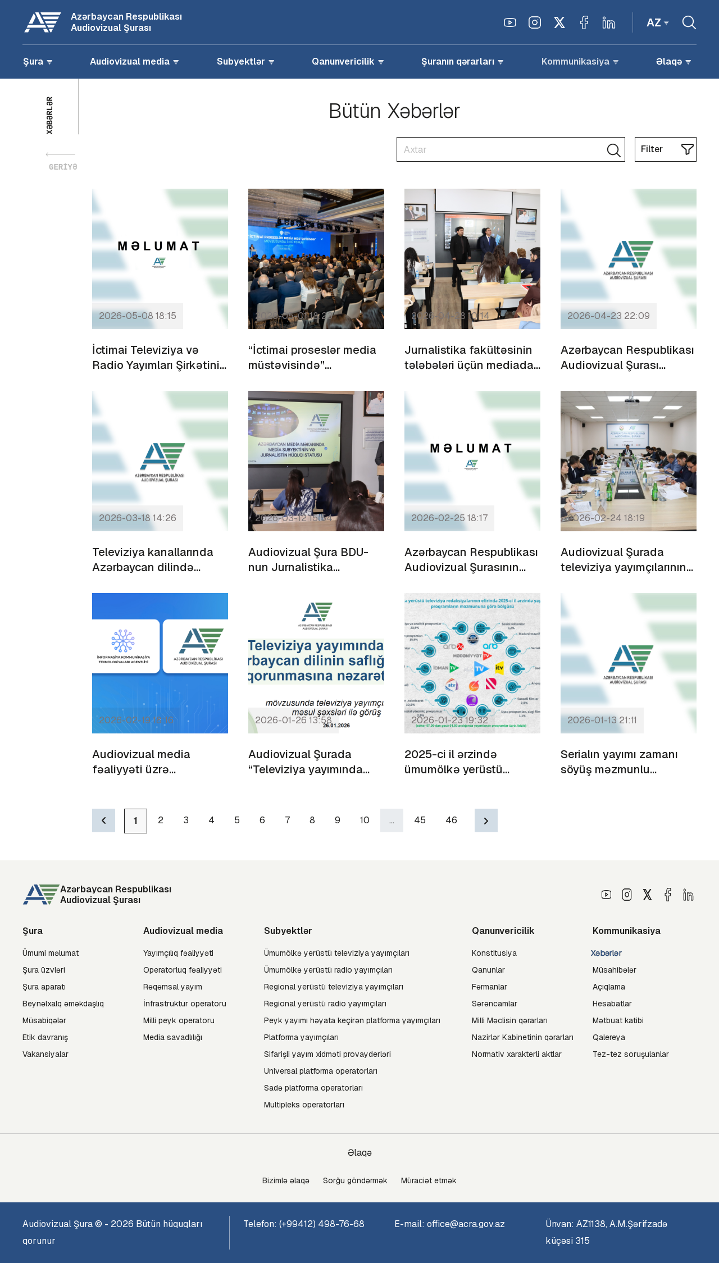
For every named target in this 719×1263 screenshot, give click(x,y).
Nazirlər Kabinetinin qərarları (523, 1037)
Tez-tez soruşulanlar (631, 1054)
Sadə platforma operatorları (313, 1088)
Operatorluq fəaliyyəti (182, 970)
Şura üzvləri (43, 970)
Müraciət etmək (429, 1180)
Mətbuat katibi (618, 1020)
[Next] (486, 820)
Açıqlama (609, 987)
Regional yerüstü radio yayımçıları (325, 1003)
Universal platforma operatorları (320, 1071)
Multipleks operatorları (304, 1105)
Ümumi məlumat (50, 953)
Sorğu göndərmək (355, 1180)
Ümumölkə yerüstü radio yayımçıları (328, 970)
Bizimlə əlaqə (286, 1180)
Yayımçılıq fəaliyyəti (178, 953)
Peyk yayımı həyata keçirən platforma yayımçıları (352, 1020)
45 (420, 820)
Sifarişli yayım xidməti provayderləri (327, 1054)
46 (451, 820)
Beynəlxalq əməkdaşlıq (63, 1003)
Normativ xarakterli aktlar (517, 1054)
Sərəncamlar (494, 1003)
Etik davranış (45, 1037)
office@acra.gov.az (466, 1224)
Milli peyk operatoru (179, 1020)
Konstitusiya (494, 953)
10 (365, 820)
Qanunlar (488, 970)
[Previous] (103, 820)
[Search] (511, 149)
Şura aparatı (44, 987)
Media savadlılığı (172, 1037)
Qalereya (609, 1037)
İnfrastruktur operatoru (184, 1003)
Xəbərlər (606, 953)
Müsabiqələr (44, 1020)
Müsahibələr (614, 970)
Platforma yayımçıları (301, 1037)
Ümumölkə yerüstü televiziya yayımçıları (336, 953)
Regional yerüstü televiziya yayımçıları (333, 987)
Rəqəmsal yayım (172, 987)
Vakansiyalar (45, 1054)
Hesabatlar (612, 1003)
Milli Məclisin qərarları (510, 1020)
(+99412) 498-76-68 (322, 1224)
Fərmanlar (489, 987)
